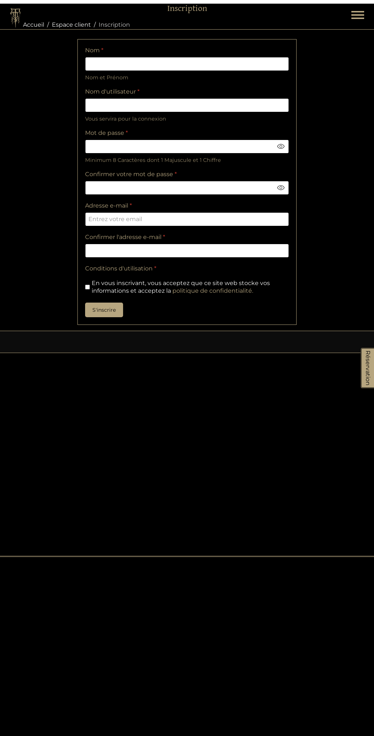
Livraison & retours (319, 533)
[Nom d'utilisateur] (187, 105)
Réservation (368, 368)
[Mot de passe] (187, 146)
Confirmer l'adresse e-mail (125, 237)
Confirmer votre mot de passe (130, 174)
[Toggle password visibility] (280, 146)
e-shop (187, 539)
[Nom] (187, 64)
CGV (298, 562)
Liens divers (309, 592)
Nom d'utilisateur (112, 91)
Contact (303, 518)
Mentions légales (316, 577)
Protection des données (313, 481)
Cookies (303, 459)
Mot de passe (106, 132)
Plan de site (309, 503)
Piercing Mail (322, 639)
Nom (94, 50)
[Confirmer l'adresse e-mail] (187, 251)
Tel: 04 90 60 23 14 (56, 635)
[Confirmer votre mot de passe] (187, 188)
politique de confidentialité (211, 290)
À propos (305, 548)
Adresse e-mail (108, 205)
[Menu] (357, 18)
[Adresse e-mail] (187, 219)
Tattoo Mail (321, 630)
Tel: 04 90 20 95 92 (55, 554)
